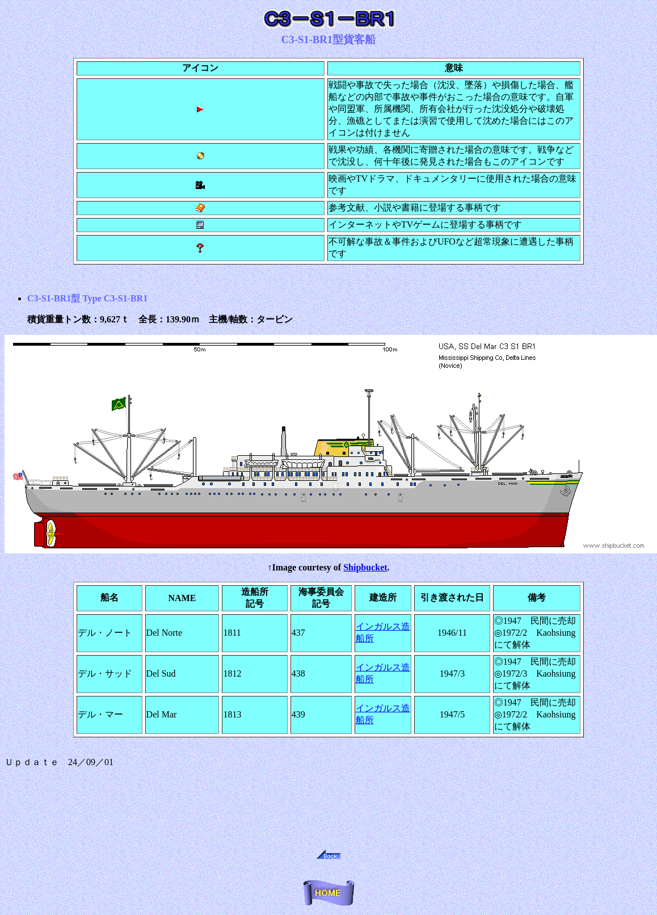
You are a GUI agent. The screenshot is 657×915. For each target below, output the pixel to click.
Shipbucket (365, 567)
